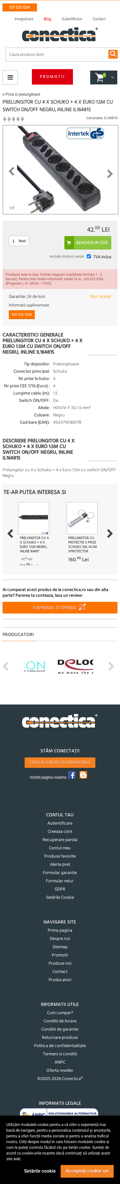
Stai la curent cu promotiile (60, 762)
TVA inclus (102, 257)
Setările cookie (40, 1171)
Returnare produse (60, 1037)
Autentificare (59, 823)
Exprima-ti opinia (54, 608)
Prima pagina (60, 930)
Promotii (52, 77)
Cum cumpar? (60, 1013)
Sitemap (60, 947)
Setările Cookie (60, 897)
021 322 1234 (19, 7)
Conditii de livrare (60, 1021)
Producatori (60, 980)
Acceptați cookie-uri (87, 1171)
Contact (60, 971)
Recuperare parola (60, 840)
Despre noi (60, 939)
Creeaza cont (60, 831)
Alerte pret (60, 864)
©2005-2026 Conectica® (60, 1079)
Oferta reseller (59, 1070)
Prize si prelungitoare (21, 94)
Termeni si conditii (60, 1054)
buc (22, 240)
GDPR (60, 889)
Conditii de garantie (59, 1029)
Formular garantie (60, 873)
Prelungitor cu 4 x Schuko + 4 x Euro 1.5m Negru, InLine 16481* (34, 545)
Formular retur (60, 881)
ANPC (60, 1062)
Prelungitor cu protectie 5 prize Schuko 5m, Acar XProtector (82, 545)
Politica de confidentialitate (60, 1046)
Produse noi (60, 963)
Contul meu (60, 848)
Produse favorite (60, 856)
